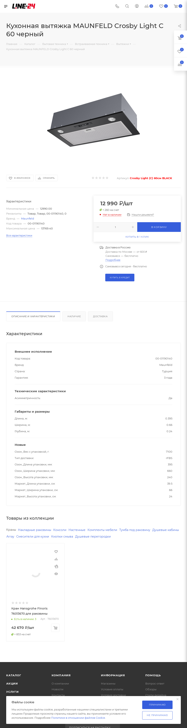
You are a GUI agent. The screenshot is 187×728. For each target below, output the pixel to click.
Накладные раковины (34, 530)
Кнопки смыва (62, 536)
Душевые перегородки (93, 536)
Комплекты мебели (102, 530)
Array (10, 536)
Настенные (77, 530)
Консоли (59, 530)
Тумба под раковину (134, 530)
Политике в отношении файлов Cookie (78, 717)
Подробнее (112, 260)
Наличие (74, 316)
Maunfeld (27, 218)
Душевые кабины (165, 530)
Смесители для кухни (32, 536)
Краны (11, 530)
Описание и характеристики (33, 316)
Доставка (100, 316)
